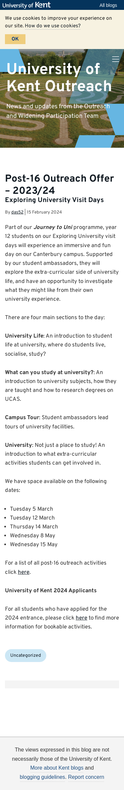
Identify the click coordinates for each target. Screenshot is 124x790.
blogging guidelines (42, 777)
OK (15, 39)
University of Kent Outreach (59, 78)
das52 (17, 212)
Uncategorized (25, 655)
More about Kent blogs (56, 768)
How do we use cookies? (53, 26)
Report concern (86, 777)
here (23, 572)
